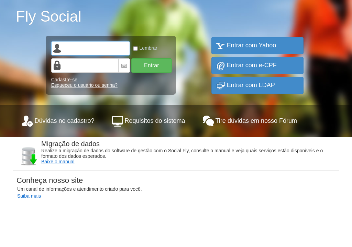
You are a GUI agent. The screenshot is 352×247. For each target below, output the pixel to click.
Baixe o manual (58, 161)
